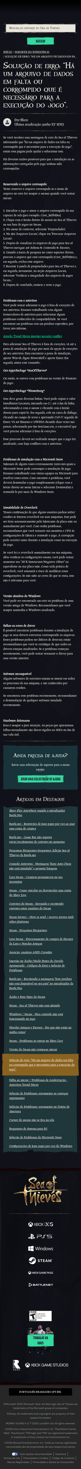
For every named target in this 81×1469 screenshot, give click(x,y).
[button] (40, 1392)
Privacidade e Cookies (35, 1458)
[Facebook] (11, 1298)
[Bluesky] (68, 1299)
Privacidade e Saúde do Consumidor (53, 1462)
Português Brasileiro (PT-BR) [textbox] (40, 1392)
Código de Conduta (63, 1458)
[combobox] (40, 28)
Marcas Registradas (18, 1462)
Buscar (40, 41)
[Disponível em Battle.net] (40, 1285)
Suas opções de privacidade (36, 1454)
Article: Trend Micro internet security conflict (32, 336)
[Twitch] (28, 1299)
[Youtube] (40, 1299)
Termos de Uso (11, 1458)
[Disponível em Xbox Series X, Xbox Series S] (40, 1224)
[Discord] (52, 1299)
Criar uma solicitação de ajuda (40, 779)
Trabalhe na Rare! (40, 1340)
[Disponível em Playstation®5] (40, 1237)
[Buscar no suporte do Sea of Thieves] (40, 28)
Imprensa (60, 1454)
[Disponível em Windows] (40, 1249)
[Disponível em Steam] (40, 1261)
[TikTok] (60, 1299)
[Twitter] (19, 1298)
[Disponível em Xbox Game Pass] (40, 1273)
